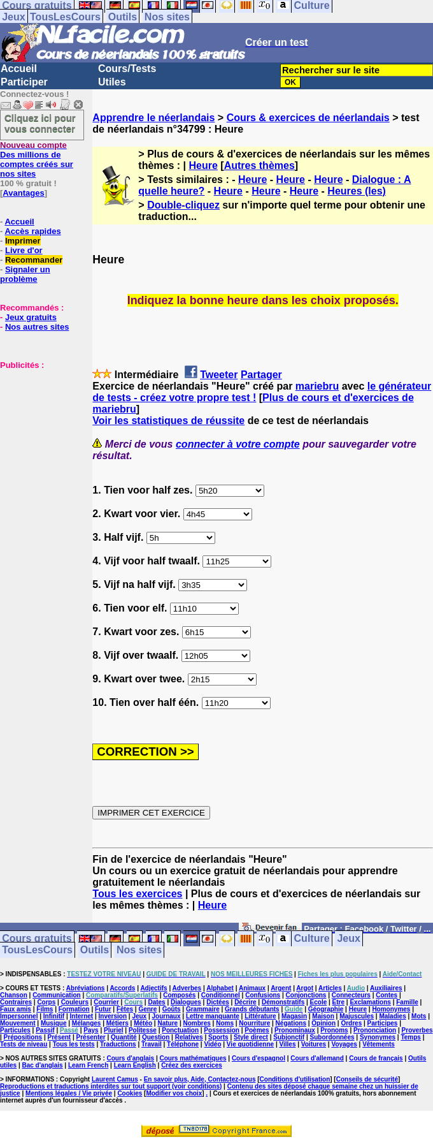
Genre (147, 1009)
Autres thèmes (259, 165)
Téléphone (183, 1044)
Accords (122, 988)
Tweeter (219, 374)
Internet (82, 1016)
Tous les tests (74, 1044)
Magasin (294, 1016)
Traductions (118, 1044)
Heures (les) (356, 191)
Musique (54, 1023)
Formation (74, 1009)
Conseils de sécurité (367, 1079)
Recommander (33, 260)
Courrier (106, 1002)
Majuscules (356, 1016)
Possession (221, 1030)
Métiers (117, 1023)
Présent (59, 1037)
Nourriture (254, 1023)
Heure (203, 165)
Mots (418, 1016)
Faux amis (15, 1009)
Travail (151, 1044)
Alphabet (220, 988)
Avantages (23, 193)
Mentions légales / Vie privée (68, 1093)
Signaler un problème (25, 274)
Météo (143, 1023)
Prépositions (23, 1037)
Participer (24, 82)
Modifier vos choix (174, 1093)
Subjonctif (288, 1037)
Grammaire (203, 1009)
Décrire (245, 1002)
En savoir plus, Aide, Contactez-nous (200, 1079)
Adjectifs (153, 988)
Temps (411, 1037)
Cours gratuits (36, 939)
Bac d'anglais (42, 1065)
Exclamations (370, 1002)
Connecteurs (351, 995)
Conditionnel (220, 995)
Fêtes (125, 1009)
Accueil (19, 68)
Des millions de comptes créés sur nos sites (36, 159)
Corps (46, 1002)
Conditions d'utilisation (295, 1079)
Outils (122, 16)
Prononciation (374, 1030)
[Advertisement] (38, 433)
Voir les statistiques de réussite (168, 420)
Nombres (196, 1023)
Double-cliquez (183, 205)
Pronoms (334, 1030)
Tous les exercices (137, 893)
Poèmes (257, 1030)
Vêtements (378, 1044)
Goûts (171, 1009)
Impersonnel (19, 1016)
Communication (56, 995)
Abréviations (85, 988)
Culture (312, 939)
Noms (225, 1023)
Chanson (13, 995)
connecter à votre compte (238, 444)
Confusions (262, 995)
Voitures (313, 1044)
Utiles (112, 82)
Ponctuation (180, 1030)
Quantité (124, 1037)
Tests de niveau (23, 1044)
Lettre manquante (212, 1016)
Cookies (129, 1093)
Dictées (217, 1002)
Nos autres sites (37, 327)
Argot (304, 988)
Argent (281, 988)
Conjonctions (306, 995)
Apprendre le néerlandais (153, 117)
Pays (90, 1030)
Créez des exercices (191, 1065)
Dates (156, 1002)
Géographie (326, 1009)
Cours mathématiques (193, 1058)
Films (44, 1009)
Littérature (260, 1016)
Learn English (135, 1065)
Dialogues (186, 1002)
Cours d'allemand (317, 1058)
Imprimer (23, 241)
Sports (218, 1037)
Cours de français (375, 1058)
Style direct (251, 1037)
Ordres (351, 1023)
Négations (291, 1023)
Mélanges (86, 1023)
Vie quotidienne (250, 1044)
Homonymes (391, 1009)
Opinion (323, 1023)
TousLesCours (65, 16)
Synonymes (377, 1037)
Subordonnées (332, 1037)
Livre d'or (24, 250)
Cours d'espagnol (258, 1058)
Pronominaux (294, 1030)
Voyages (344, 1044)
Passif (45, 1030)
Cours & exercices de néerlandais (308, 117)
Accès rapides (32, 231)
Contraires (16, 1002)
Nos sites (167, 16)
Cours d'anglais (131, 1058)
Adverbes (187, 988)
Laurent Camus (115, 1079)
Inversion (113, 1016)
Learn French (88, 1065)
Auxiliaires (386, 988)
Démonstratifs (283, 1002)
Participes (382, 1023)
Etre (338, 1002)
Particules (15, 1030)
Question (155, 1037)
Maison (323, 1016)
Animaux (252, 988)
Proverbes (417, 1030)
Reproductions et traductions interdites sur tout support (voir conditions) (111, 1086)
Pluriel (114, 1030)
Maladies (392, 1016)
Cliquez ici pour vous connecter (40, 123)
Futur (103, 1009)
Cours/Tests (127, 68)
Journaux (166, 1016)
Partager (261, 374)
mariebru (317, 386)
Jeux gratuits (31, 317)
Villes (288, 1044)
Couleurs (75, 1002)
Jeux (13, 16)
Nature (167, 1023)
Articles (330, 988)
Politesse (143, 1030)
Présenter (91, 1037)
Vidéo (212, 1044)
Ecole (318, 1002)
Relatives (189, 1037)
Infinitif (53, 1016)
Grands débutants (252, 1009)
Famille (407, 1002)
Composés (179, 995)
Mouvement (18, 1023)
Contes (386, 995)
